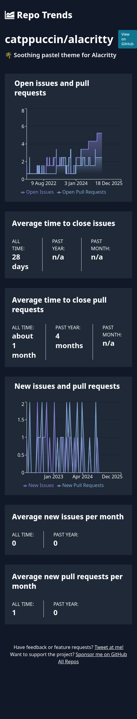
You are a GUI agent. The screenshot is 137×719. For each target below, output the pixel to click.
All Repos (68, 661)
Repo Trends (38, 15)
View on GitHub (127, 39)
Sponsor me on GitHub (101, 654)
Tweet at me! (108, 647)
